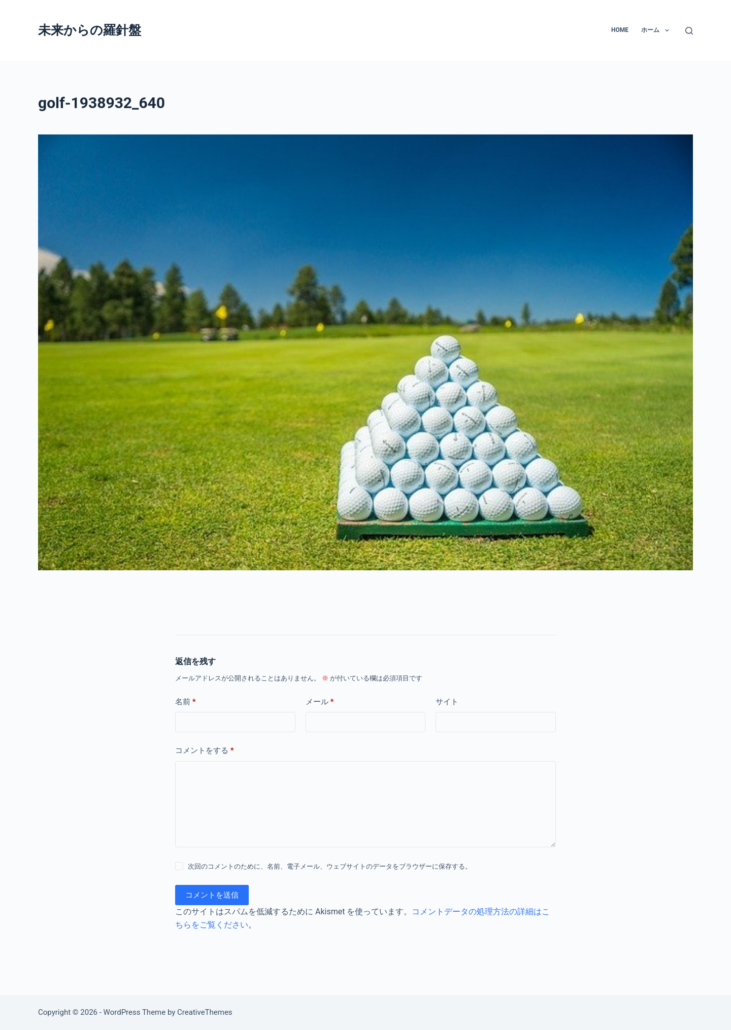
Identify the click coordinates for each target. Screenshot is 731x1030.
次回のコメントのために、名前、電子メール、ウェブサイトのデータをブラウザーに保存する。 (330, 866)
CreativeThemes (204, 1012)
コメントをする (204, 750)
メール (320, 702)
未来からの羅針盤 (89, 30)
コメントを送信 (212, 895)
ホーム (657, 30)
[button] (667, 30)
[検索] (689, 31)
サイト (447, 701)
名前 (185, 702)
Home (619, 29)
